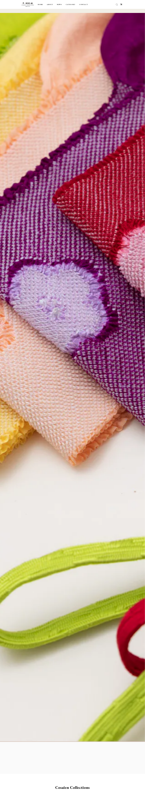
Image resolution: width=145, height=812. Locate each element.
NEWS (59, 4)
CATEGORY (70, 4)
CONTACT (83, 4)
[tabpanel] (72, 377)
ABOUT (50, 4)
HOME (40, 4)
